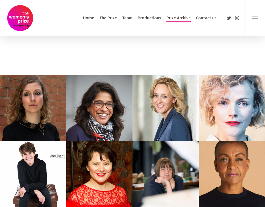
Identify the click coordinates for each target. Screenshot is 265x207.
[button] (255, 18)
